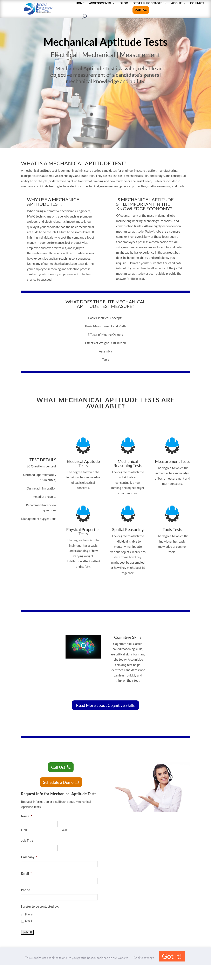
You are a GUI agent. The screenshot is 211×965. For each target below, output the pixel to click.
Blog (124, 3)
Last (64, 829)
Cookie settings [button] (144, 958)
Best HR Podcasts (148, 3)
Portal (141, 9)
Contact (197, 3)
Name (26, 816)
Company (29, 857)
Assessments (100, 3)
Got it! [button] (172, 956)
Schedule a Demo (58, 782)
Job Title (27, 840)
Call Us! (58, 767)
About (176, 3)
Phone (25, 890)
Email (26, 873)
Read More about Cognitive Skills (105, 705)
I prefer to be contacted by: (40, 906)
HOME (80, 3)
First (24, 829)
